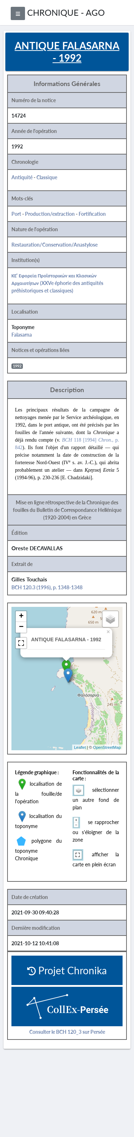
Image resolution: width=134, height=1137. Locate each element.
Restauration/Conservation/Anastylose (54, 245)
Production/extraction (50, 214)
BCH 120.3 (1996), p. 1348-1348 (47, 587)
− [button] (21, 627)
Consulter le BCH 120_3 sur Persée (67, 1032)
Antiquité (22, 177)
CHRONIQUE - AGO (66, 12)
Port (16, 214)
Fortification (92, 214)
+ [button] (21, 616)
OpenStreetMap (107, 747)
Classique (46, 177)
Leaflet (80, 747)
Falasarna (21, 335)
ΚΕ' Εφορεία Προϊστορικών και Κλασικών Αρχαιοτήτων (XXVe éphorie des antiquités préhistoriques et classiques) (57, 283)
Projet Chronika (67, 970)
